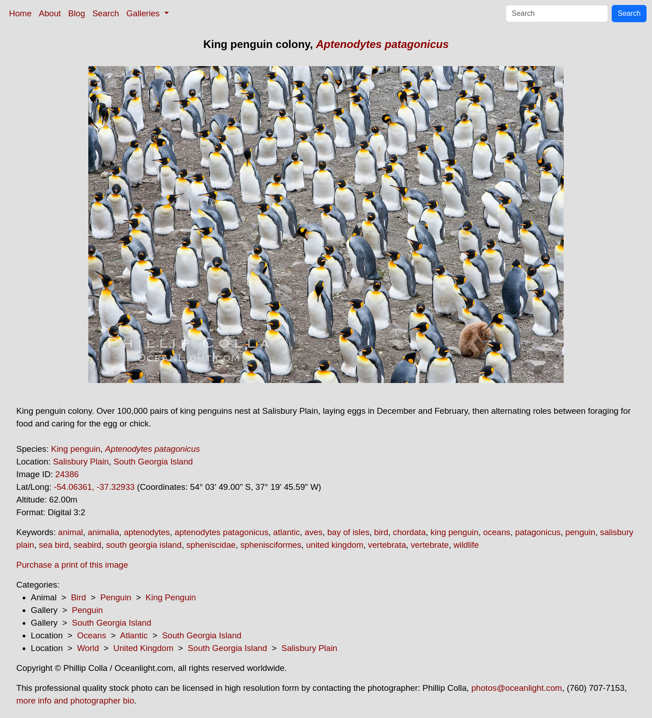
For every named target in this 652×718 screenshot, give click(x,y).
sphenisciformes (271, 545)
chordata (409, 532)
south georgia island (144, 545)
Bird (78, 597)
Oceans (91, 635)
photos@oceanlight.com (516, 688)
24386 (67, 474)
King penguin (76, 449)
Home (20, 13)
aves (313, 532)
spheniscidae (211, 545)
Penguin (115, 597)
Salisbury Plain (81, 461)
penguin (580, 532)
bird (381, 532)
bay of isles (348, 532)
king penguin (455, 532)
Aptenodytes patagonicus (382, 44)
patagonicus (538, 532)
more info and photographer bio (75, 700)
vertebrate (430, 545)
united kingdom (335, 545)
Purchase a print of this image (72, 565)
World (88, 648)
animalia (103, 532)
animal (70, 532)
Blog (76, 13)
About (50, 13)
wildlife (466, 545)
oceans (496, 532)
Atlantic (134, 635)
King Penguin (171, 597)
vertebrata (387, 545)
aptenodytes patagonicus (221, 532)
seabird (87, 545)
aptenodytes (147, 532)
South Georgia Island (153, 461)
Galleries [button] (144, 13)
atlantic (286, 532)
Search (105, 13)
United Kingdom (143, 648)
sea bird (54, 545)
